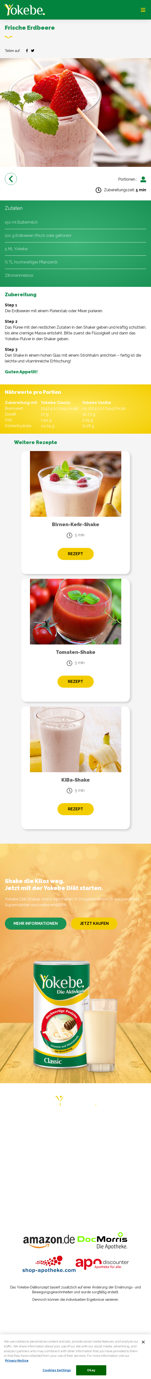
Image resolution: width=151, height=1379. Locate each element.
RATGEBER (16, 1140)
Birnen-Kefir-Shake (75, 524)
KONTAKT (15, 1177)
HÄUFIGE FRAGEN (22, 1168)
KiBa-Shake (75, 780)
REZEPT (75, 554)
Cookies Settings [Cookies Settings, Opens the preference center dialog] (57, 1372)
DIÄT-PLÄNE (17, 1130)
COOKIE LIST (18, 1205)
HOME (11, 1121)
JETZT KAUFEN (94, 923)
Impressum (16, 1316)
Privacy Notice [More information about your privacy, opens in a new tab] (17, 1362)
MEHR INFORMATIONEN (36, 923)
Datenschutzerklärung (25, 1323)
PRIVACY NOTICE (21, 1187)
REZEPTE (14, 1158)
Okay (91, 1372)
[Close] (143, 1344)
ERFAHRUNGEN (20, 1149)
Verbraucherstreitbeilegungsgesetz (37, 1330)
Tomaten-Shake (75, 652)
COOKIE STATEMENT (25, 1196)
